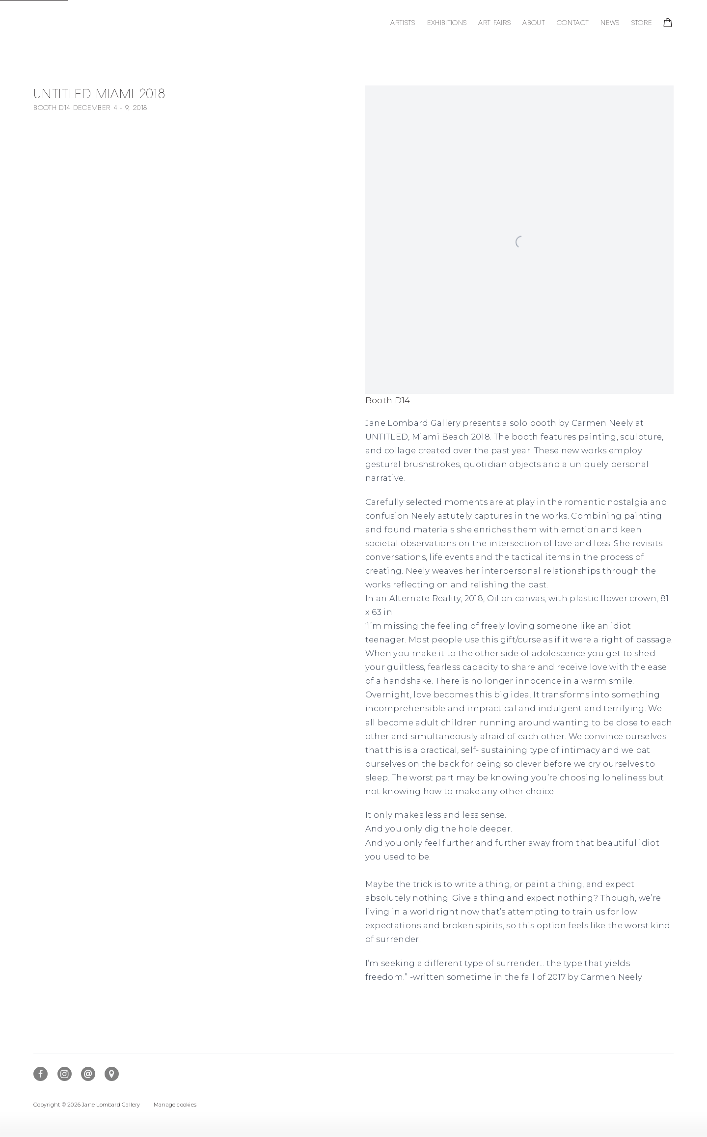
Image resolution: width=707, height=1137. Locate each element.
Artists (402, 23)
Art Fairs (494, 23)
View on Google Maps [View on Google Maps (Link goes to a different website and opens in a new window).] (112, 1074)
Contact (573, 23)
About (533, 23)
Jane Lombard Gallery (97, 23)
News (609, 23)
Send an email (88, 1074)
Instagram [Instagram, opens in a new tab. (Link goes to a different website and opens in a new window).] (64, 1074)
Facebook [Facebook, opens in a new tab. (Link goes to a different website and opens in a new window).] (40, 1074)
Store (642, 23)
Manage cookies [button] (175, 1104)
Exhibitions (447, 23)
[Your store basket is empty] (668, 23)
